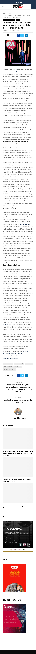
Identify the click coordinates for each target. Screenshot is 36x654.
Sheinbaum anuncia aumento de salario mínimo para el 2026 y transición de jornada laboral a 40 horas (18, 453)
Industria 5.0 (17, 366)
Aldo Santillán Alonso (9, 30)
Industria (18, 20)
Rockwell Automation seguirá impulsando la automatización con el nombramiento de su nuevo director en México (18, 388)
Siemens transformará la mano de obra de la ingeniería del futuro (17, 481)
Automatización (6, 20)
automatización (19, 364)
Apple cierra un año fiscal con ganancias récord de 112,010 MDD (18, 507)
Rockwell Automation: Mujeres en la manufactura (18, 401)
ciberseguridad (24, 224)
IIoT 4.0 (13, 20)
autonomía (29, 364)
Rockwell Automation (9, 369)
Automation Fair (16, 72)
